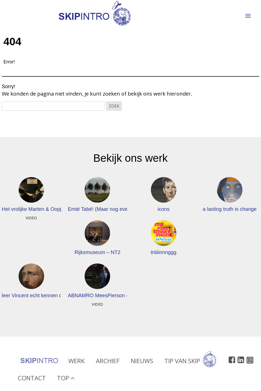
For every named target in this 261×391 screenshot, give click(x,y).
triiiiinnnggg (163, 252)
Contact (32, 379)
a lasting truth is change (229, 209)
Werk (76, 362)
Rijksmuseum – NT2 (97, 252)
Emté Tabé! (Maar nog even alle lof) (108, 209)
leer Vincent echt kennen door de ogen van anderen (60, 295)
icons (163, 209)
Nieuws (142, 362)
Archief (108, 362)
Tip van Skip (190, 362)
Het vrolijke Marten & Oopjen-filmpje (42, 209)
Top (65, 379)
